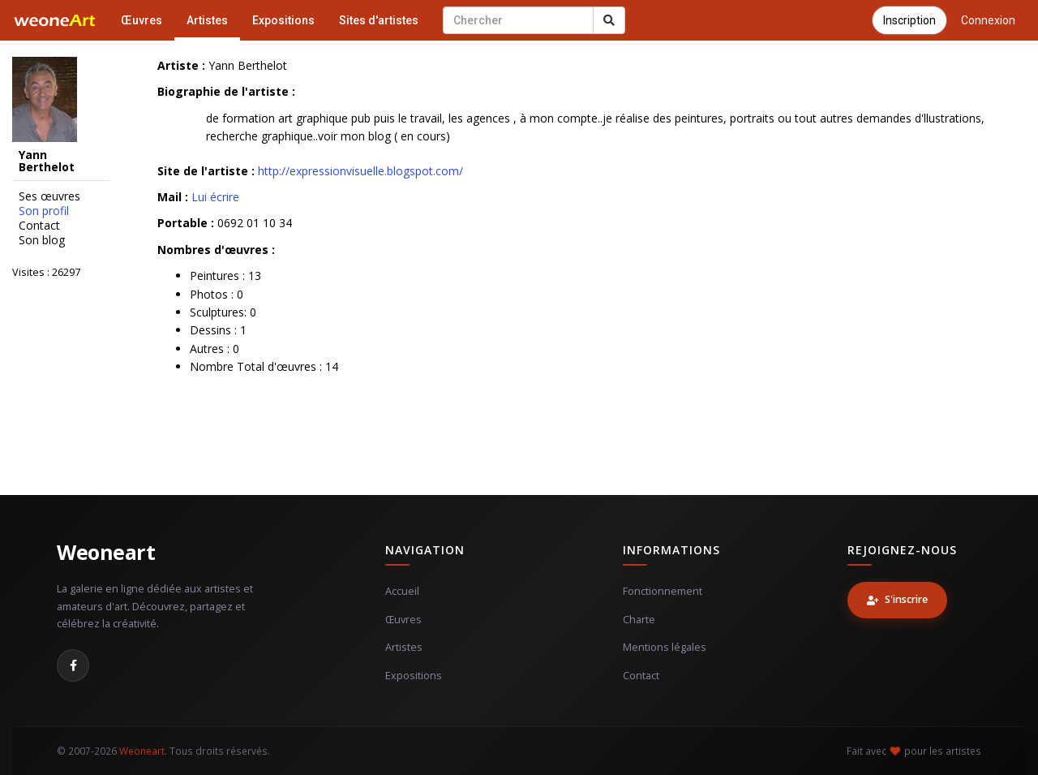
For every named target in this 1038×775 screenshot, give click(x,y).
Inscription (909, 20)
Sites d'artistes (378, 20)
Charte (639, 619)
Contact (39, 225)
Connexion (988, 20)
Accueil (402, 591)
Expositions (283, 20)
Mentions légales (664, 647)
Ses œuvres (49, 196)
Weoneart (106, 552)
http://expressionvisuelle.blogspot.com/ (360, 171)
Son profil (44, 211)
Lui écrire (215, 197)
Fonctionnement (662, 591)
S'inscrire (897, 599)
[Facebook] (73, 665)
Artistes (207, 20)
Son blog (42, 240)
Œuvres (141, 20)
